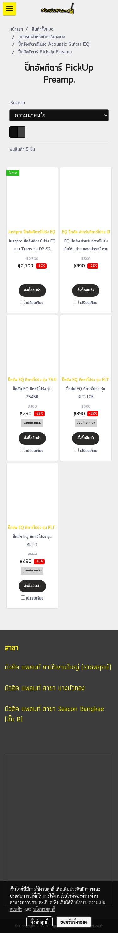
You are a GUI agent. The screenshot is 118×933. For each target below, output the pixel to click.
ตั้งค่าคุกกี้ (39, 921)
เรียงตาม (19, 102)
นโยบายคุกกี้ (44, 909)
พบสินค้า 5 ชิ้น (22, 149)
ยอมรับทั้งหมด (73, 921)
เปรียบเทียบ (34, 303)
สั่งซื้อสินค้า (32, 290)
